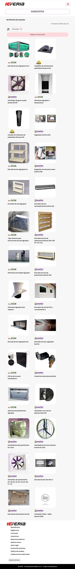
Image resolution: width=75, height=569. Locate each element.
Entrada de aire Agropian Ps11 (18, 66)
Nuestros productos (18, 539)
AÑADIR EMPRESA (14, 560)
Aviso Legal (15, 545)
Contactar (14, 533)
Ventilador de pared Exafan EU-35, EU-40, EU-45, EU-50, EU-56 (18, 482)
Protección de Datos (18, 548)
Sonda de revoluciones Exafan (45, 376)
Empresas (17, 29)
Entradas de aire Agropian (17, 204)
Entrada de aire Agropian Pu (18, 169)
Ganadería (37, 11)
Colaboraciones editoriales (20, 554)
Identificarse (15, 527)
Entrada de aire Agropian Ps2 (18, 342)
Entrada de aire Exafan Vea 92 (18, 514)
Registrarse (15, 530)
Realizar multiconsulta (37, 35)
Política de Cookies (17, 551)
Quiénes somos (16, 542)
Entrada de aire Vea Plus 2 (43, 480)
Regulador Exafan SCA (42, 135)
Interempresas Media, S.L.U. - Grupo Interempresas (40, 566)
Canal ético (15, 536)
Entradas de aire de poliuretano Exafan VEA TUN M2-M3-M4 (44, 240)
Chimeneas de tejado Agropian (19, 273)
